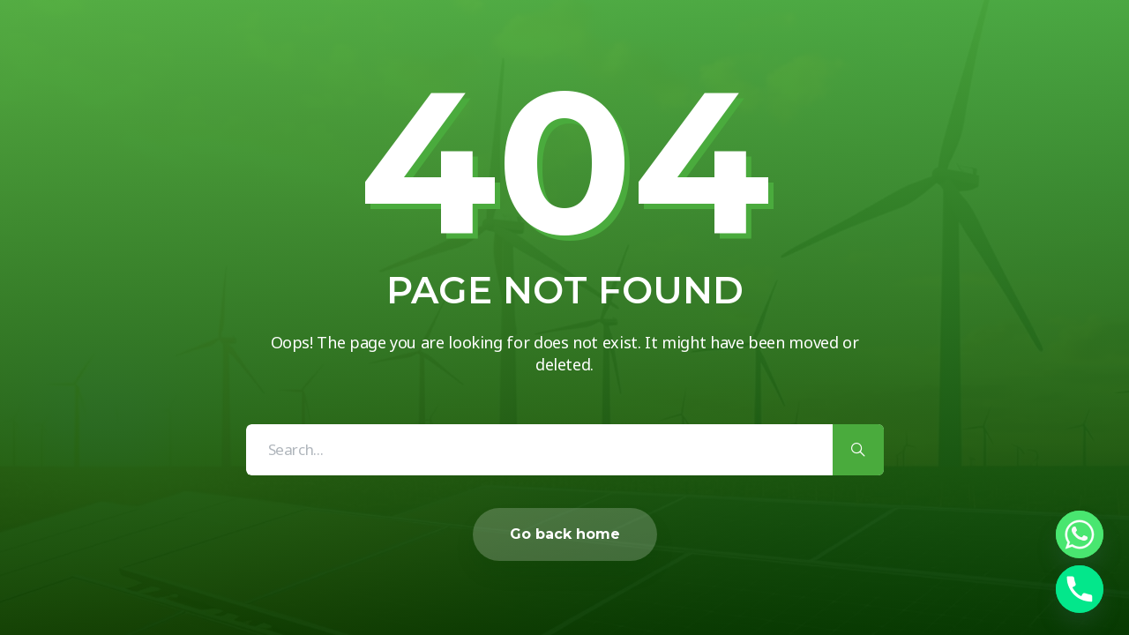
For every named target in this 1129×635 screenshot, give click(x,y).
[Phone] (1079, 589)
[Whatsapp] (1079, 534)
